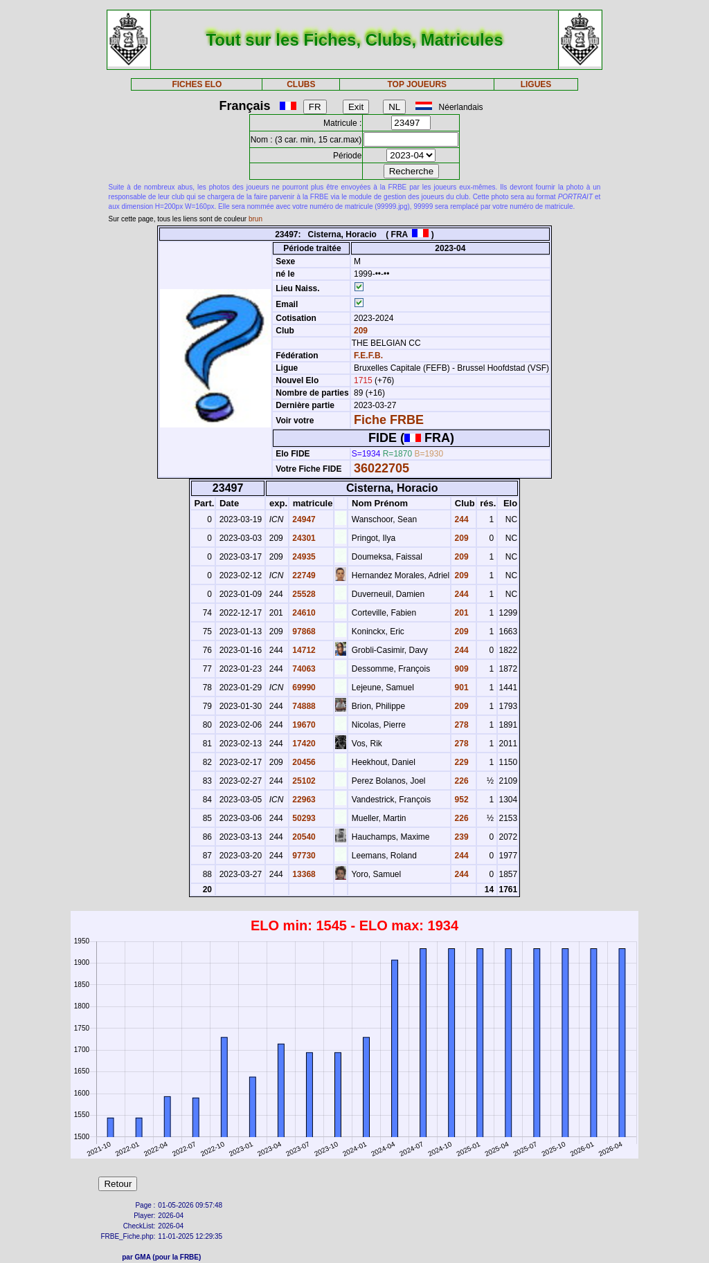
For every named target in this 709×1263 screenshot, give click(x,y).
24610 (303, 613)
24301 (303, 538)
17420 (303, 743)
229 (460, 762)
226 (460, 781)
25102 (303, 781)
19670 (303, 725)
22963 (303, 799)
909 (460, 669)
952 (460, 799)
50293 (303, 818)
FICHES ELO (197, 84)
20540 (303, 837)
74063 (303, 669)
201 (460, 613)
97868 (303, 631)
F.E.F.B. (368, 355)
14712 (303, 650)
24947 (303, 519)
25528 (303, 594)
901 (460, 687)
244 (460, 519)
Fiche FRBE (389, 420)
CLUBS (301, 84)
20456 (303, 762)
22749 (303, 575)
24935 (303, 557)
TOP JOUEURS (417, 84)
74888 (303, 706)
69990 (303, 687)
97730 (303, 855)
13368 (303, 874)
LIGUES (536, 84)
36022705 (381, 468)
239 (460, 837)
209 (360, 330)
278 (460, 725)
